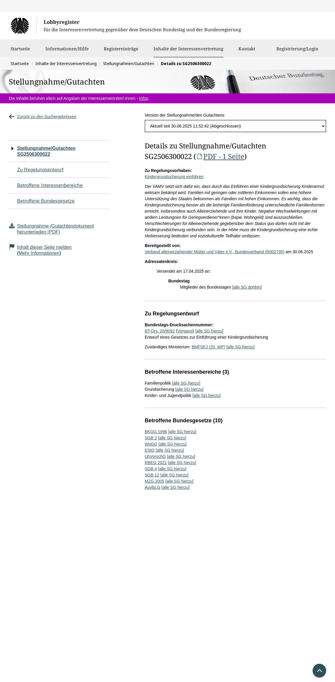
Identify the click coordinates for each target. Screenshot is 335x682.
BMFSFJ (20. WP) (208, 347)
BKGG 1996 (156, 431)
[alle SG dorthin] (247, 287)
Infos (143, 98)
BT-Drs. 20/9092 (160, 331)
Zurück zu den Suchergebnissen (42, 116)
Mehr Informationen (39, 253)
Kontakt (246, 51)
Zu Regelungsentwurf (40, 169)
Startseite (20, 51)
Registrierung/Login (297, 51)
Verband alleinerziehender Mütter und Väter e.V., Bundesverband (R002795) (214, 251)
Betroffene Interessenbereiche (50, 185)
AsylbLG (152, 487)
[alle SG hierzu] (209, 331)
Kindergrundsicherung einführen (174, 176)
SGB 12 (152, 475)
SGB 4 (151, 468)
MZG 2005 (154, 481)
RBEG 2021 (156, 462)
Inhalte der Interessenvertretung (188, 48)
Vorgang (185, 331)
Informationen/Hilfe (67, 51)
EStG (149, 450)
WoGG (151, 444)
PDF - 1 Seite (220, 156)
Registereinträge (121, 51)
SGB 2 (151, 438)
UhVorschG (155, 456)
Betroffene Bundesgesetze (46, 200)
